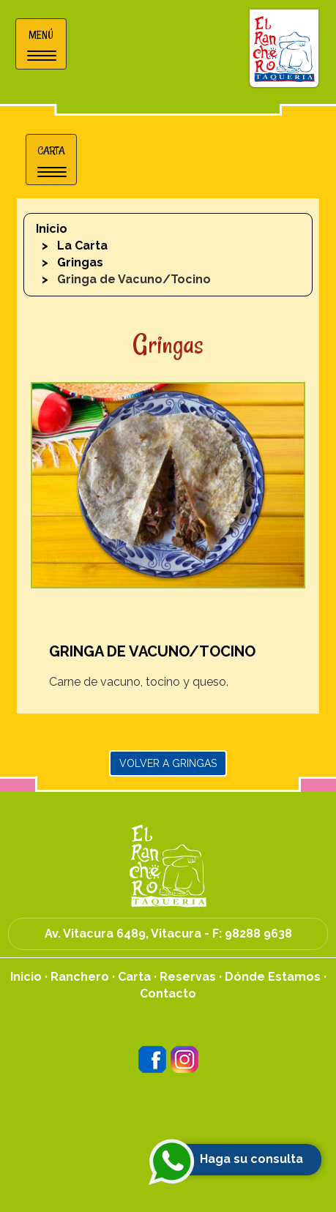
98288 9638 (258, 933)
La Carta (82, 245)
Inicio (51, 229)
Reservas (188, 977)
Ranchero (80, 977)
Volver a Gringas (168, 763)
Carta (134, 977)
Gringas (80, 262)
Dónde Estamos (273, 977)
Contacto (168, 993)
